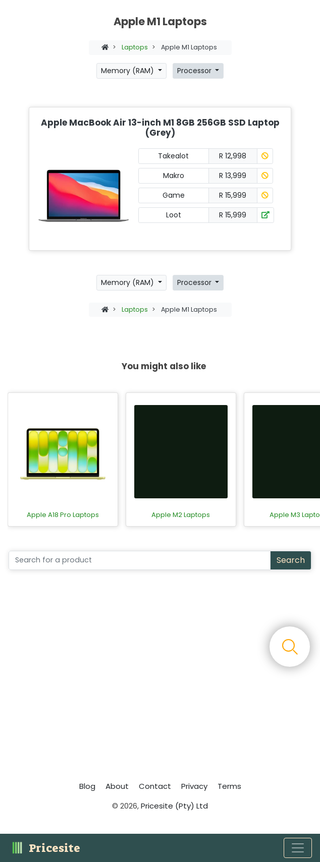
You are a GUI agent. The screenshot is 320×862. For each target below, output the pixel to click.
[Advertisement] (160, 678)
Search (291, 560)
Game (174, 195)
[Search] (140, 560)
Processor (195, 71)
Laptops (135, 47)
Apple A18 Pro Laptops (63, 515)
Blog (87, 786)
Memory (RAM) (128, 71)
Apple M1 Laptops (189, 47)
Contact (155, 786)
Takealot (173, 156)
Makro (173, 175)
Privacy (194, 786)
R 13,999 (232, 175)
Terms (229, 786)
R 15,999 (232, 195)
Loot (173, 215)
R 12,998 (232, 156)
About (117, 786)
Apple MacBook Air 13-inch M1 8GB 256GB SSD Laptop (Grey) (160, 128)
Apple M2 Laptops (180, 515)
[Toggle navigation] (298, 848)
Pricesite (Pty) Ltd (174, 805)
